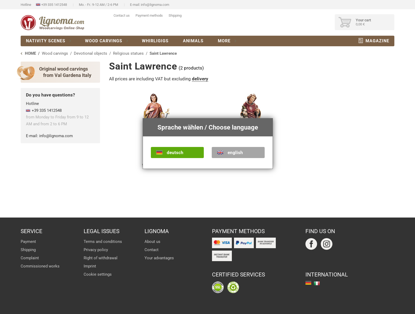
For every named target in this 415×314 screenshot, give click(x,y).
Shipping (175, 15)
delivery (200, 78)
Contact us (122, 15)
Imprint (90, 266)
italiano (317, 283)
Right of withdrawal (101, 258)
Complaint (30, 258)
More (224, 40)
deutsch (175, 152)
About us (152, 241)
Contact (152, 249)
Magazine (377, 40)
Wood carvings (103, 40)
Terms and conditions (103, 241)
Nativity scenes (45, 40)
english (235, 152)
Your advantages (159, 258)
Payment (28, 241)
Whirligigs (155, 40)
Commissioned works (40, 266)
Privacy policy (96, 249)
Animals (193, 40)
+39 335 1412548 (54, 5)
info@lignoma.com (155, 5)
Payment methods (149, 15)
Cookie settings (98, 274)
